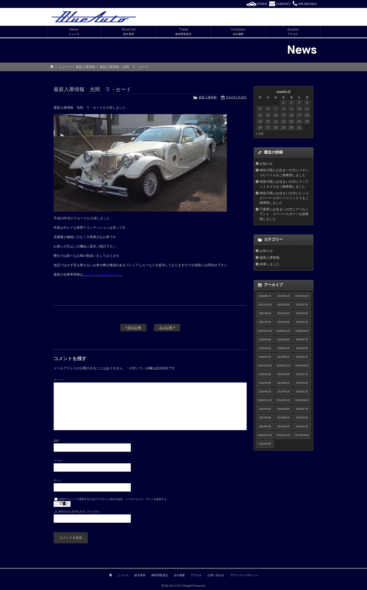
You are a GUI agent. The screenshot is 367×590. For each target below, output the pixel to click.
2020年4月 (283, 348)
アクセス (196, 575)
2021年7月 (302, 304)
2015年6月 (265, 382)
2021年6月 (265, 313)
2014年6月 (265, 417)
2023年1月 (265, 296)
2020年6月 (265, 348)
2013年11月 (283, 435)
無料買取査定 (159, 575)
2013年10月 (302, 435)
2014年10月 (302, 400)
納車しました (269, 264)
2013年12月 (265, 435)
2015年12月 (265, 365)
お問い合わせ (215, 575)
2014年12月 (265, 400)
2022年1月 (283, 296)
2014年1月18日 (236, 97)
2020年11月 (283, 330)
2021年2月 (283, 322)
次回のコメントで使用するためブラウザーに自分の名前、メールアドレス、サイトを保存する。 (113, 499)
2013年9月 (265, 443)
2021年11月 (302, 296)
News (74, 31)
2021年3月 (265, 322)
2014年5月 (283, 417)
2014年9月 (265, 408)
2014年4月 (302, 417)
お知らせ (266, 163)
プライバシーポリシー (244, 575)
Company (238, 31)
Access (293, 31)
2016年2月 (283, 356)
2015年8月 (283, 374)
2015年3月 (265, 391)
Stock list (129, 31)
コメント (59, 379)
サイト (57, 480)
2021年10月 (265, 304)
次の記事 (167, 327)
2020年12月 (265, 330)
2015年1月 (302, 391)
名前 (57, 440)
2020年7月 (302, 339)
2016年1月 (302, 356)
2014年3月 (265, 426)
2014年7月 (302, 408)
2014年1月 (302, 426)
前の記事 (133, 327)
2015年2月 (283, 391)
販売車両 (140, 575)
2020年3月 (302, 348)
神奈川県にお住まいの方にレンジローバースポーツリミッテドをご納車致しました (284, 198)
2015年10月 (302, 365)
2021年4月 (302, 313)
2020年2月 (265, 356)
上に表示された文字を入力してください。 (78, 511)
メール (58, 460)
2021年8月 (283, 304)
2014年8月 (283, 408)
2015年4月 (302, 382)
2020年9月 (265, 339)
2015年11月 (283, 365)
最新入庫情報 (85, 67)
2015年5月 (283, 382)
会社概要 (179, 575)
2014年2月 (283, 426)
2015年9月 (265, 374)
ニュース (65, 67)
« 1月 (260, 133)
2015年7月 (302, 374)
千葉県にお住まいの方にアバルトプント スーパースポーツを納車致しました (284, 214)
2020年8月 (283, 339)
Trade (183, 31)
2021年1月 (302, 322)
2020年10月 (302, 330)
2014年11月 (283, 400)
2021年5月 (283, 313)
